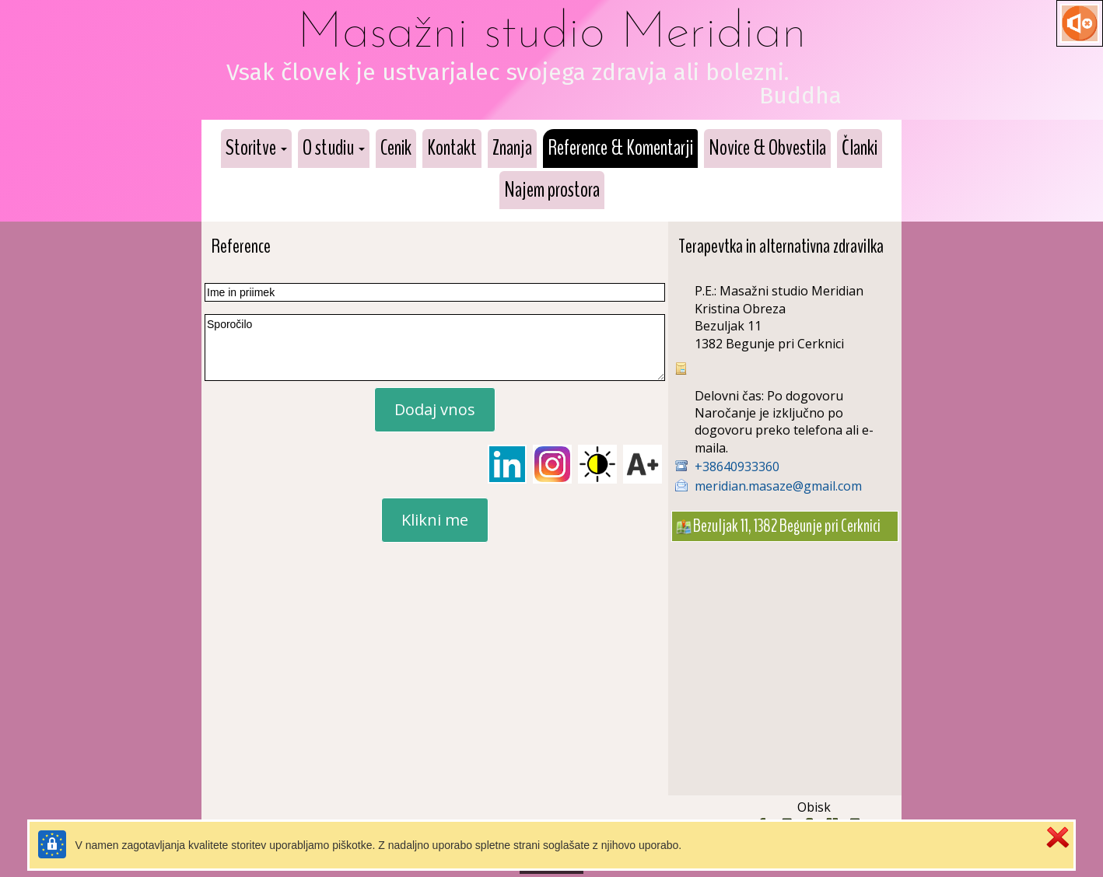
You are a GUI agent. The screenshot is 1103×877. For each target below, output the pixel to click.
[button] (256, 148)
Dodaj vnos (434, 409)
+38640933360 (737, 466)
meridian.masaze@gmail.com (778, 485)
